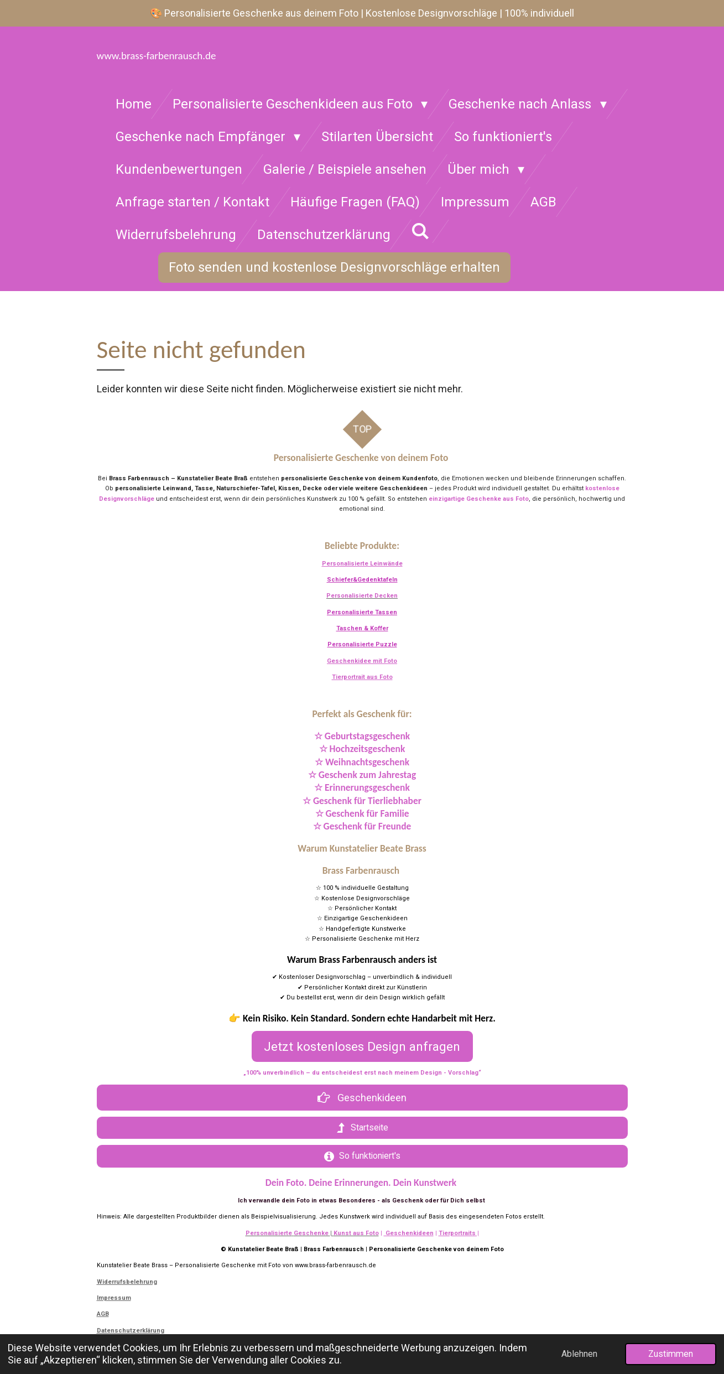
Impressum (114, 1298)
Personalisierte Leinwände (362, 563)
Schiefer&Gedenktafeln (362, 579)
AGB (103, 1314)
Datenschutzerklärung (130, 1330)
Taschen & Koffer (362, 628)
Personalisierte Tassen (362, 612)
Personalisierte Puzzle (362, 644)
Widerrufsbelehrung (127, 1281)
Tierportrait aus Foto (362, 677)
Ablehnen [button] (579, 1354)
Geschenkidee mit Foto (362, 661)
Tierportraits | (459, 1233)
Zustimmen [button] (670, 1354)
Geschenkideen (409, 1233)
